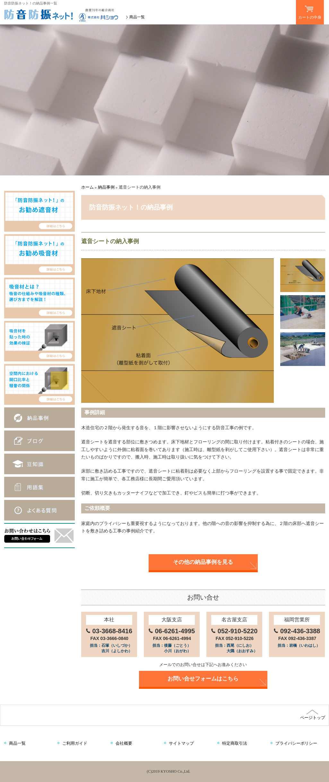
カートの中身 (310, 10)
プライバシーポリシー (296, 743)
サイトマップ (181, 743)
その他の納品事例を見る (203, 562)
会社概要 (124, 743)
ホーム (87, 187)
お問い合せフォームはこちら (203, 679)
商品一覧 (137, 17)
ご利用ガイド (74, 743)
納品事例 (106, 187)
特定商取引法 (234, 743)
